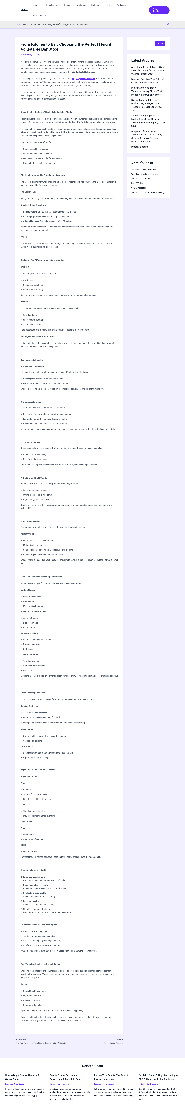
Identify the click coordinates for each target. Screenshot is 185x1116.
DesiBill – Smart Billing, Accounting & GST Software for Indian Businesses (158, 1069)
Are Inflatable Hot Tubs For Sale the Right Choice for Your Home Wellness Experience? (147, 60)
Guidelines (33, 1111)
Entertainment (59, 5)
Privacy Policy (47, 1111)
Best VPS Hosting (139, 173)
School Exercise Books (141, 168)
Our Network (21, 1111)
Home (19, 14)
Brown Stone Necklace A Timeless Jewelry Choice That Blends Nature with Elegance (146, 81)
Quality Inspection (139, 177)
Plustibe (21, 5)
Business (44, 5)
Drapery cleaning (140, 136)
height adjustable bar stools (84, 68)
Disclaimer (60, 1111)
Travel (111, 5)
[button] (143, 5)
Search (160, 33)
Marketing (85, 5)
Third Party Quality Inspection (144, 159)
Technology (99, 5)
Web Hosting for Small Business (146, 163)
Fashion (73, 5)
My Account (137, 5)
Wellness (122, 5)
